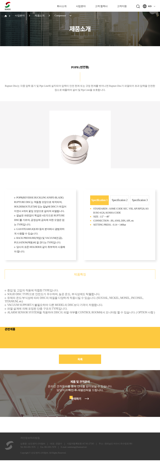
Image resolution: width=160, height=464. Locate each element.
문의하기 (76, 402)
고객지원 (122, 6)
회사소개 (62, 6)
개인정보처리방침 (30, 441)
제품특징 (80, 278)
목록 (80, 363)
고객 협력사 (101, 6)
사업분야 (81, 6)
